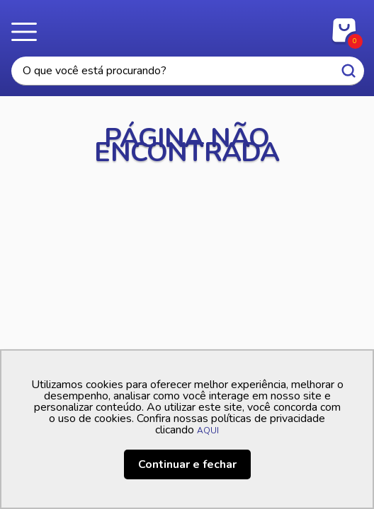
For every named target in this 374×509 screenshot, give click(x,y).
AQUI (208, 430)
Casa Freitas (187, 27)
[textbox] (187, 71)
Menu (28, 31)
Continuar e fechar (187, 464)
